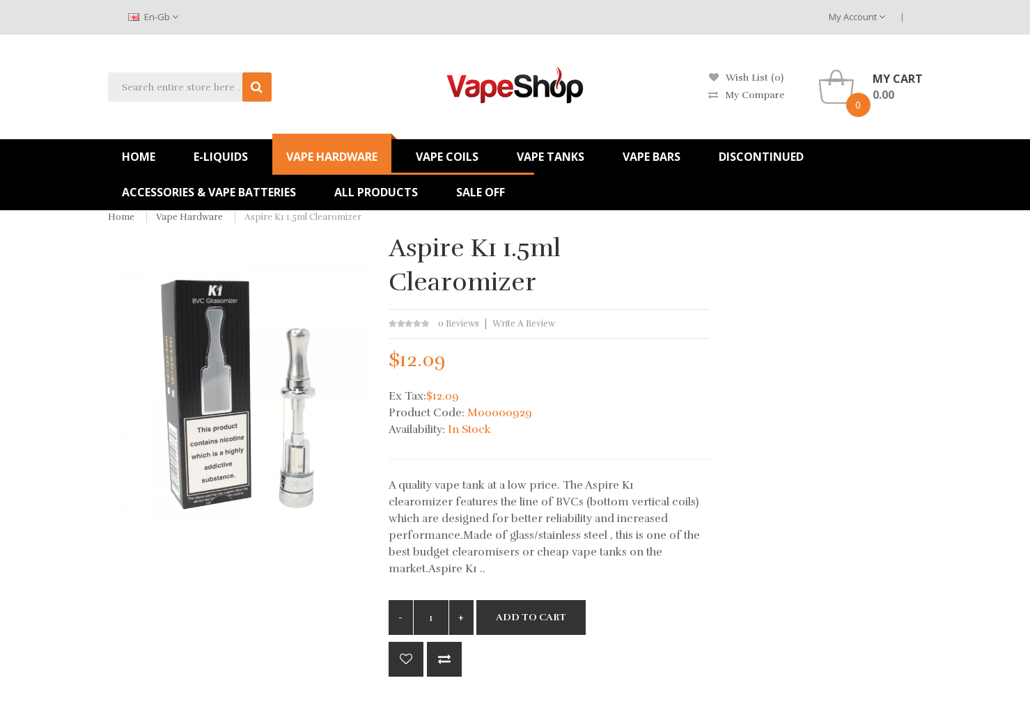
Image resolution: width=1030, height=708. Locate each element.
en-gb (153, 16)
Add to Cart (531, 617)
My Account (857, 16)
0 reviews (458, 324)
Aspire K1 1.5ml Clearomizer (302, 217)
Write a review (523, 324)
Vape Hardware (189, 217)
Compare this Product (444, 659)
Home (121, 217)
